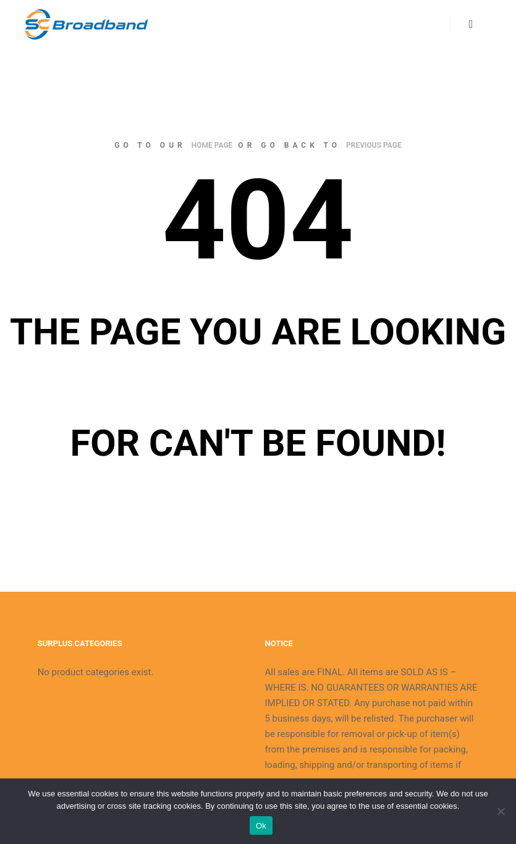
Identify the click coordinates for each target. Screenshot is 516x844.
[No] (500, 811)
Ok (261, 825)
